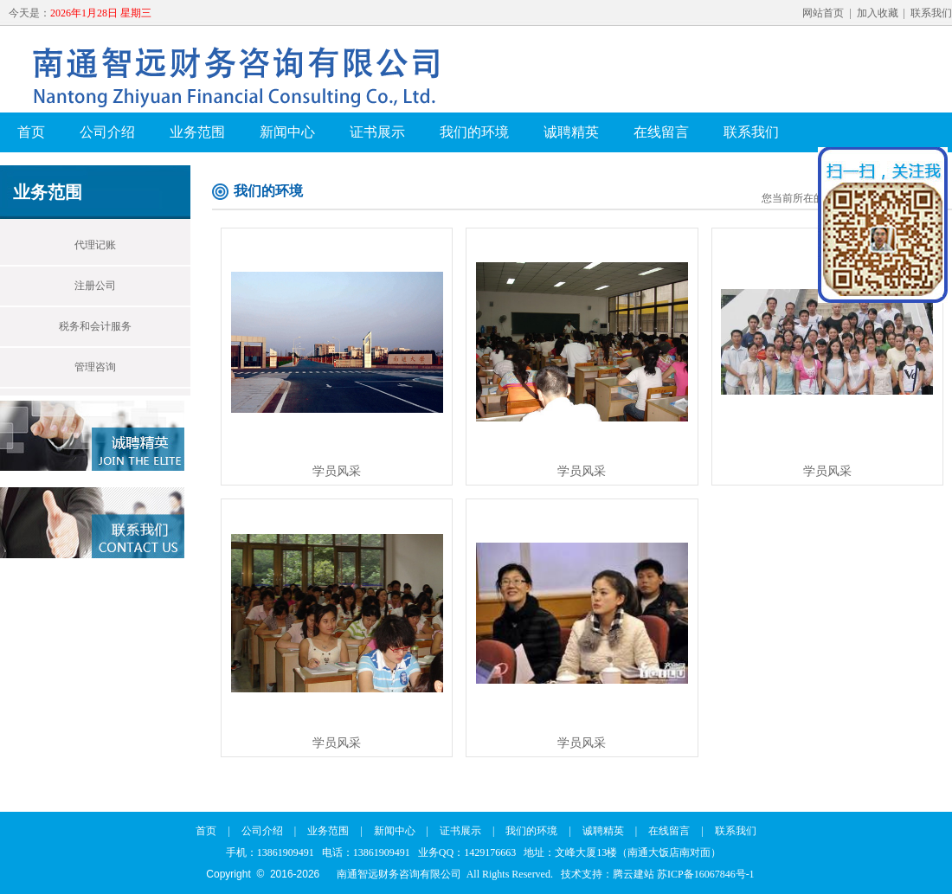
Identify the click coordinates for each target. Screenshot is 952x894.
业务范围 (197, 132)
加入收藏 (877, 13)
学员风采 (336, 471)
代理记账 (95, 245)
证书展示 (377, 132)
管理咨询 (95, 367)
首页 (31, 132)
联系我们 (931, 13)
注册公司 (95, 286)
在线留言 (661, 132)
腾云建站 (633, 874)
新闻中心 (287, 132)
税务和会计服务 (95, 326)
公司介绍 (107, 132)
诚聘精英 (571, 132)
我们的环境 (474, 132)
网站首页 (823, 13)
